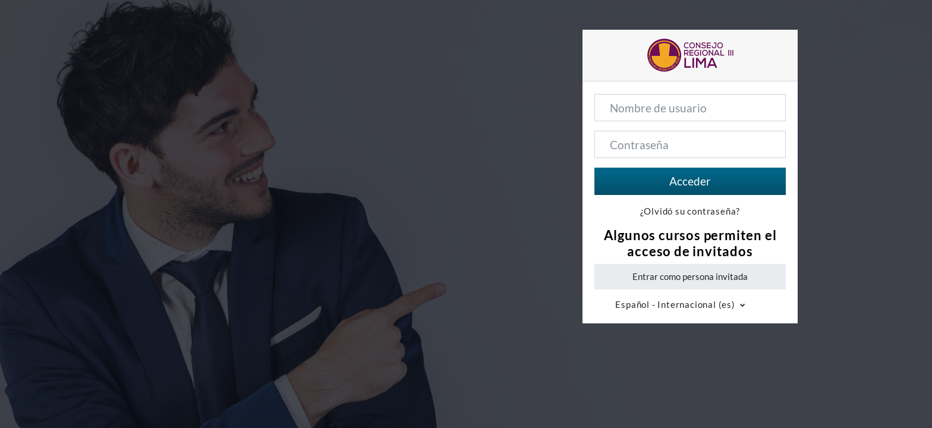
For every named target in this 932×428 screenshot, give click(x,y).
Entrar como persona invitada (690, 276)
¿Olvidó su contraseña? (690, 211)
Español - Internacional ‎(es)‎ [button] (676, 305)
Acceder (690, 181)
